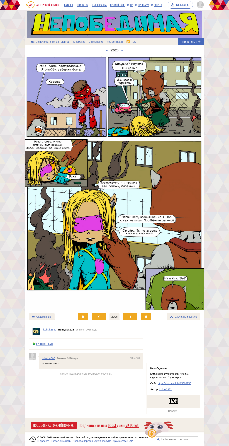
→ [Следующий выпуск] (122, 50)
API (131, 5)
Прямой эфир (117, 5)
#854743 (135, 358)
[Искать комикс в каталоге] (158, 439)
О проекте (43, 441)
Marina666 (48, 358)
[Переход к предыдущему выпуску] (47, 183)
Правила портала (83, 441)
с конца (54, 41)
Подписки (82, 5)
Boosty (158, 5)
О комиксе (79, 41)
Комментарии (115, 41)
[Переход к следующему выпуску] (114, 183)
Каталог (68, 5)
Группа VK (143, 5)
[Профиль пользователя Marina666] (34, 356)
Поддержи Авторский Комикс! (53, 425)
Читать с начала (38, 41)
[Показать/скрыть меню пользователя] (199, 5)
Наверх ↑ (173, 411)
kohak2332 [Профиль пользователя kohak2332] (49, 329)
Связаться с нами (61, 441)
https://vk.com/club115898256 (174, 383)
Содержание (96, 41)
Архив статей (120, 441)
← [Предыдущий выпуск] (107, 50)
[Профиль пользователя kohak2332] (36, 331)
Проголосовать (44, 344)
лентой (65, 41)
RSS (133, 41)
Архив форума (102, 441)
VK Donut (132, 425)
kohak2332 (165, 389)
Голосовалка (99, 5)
